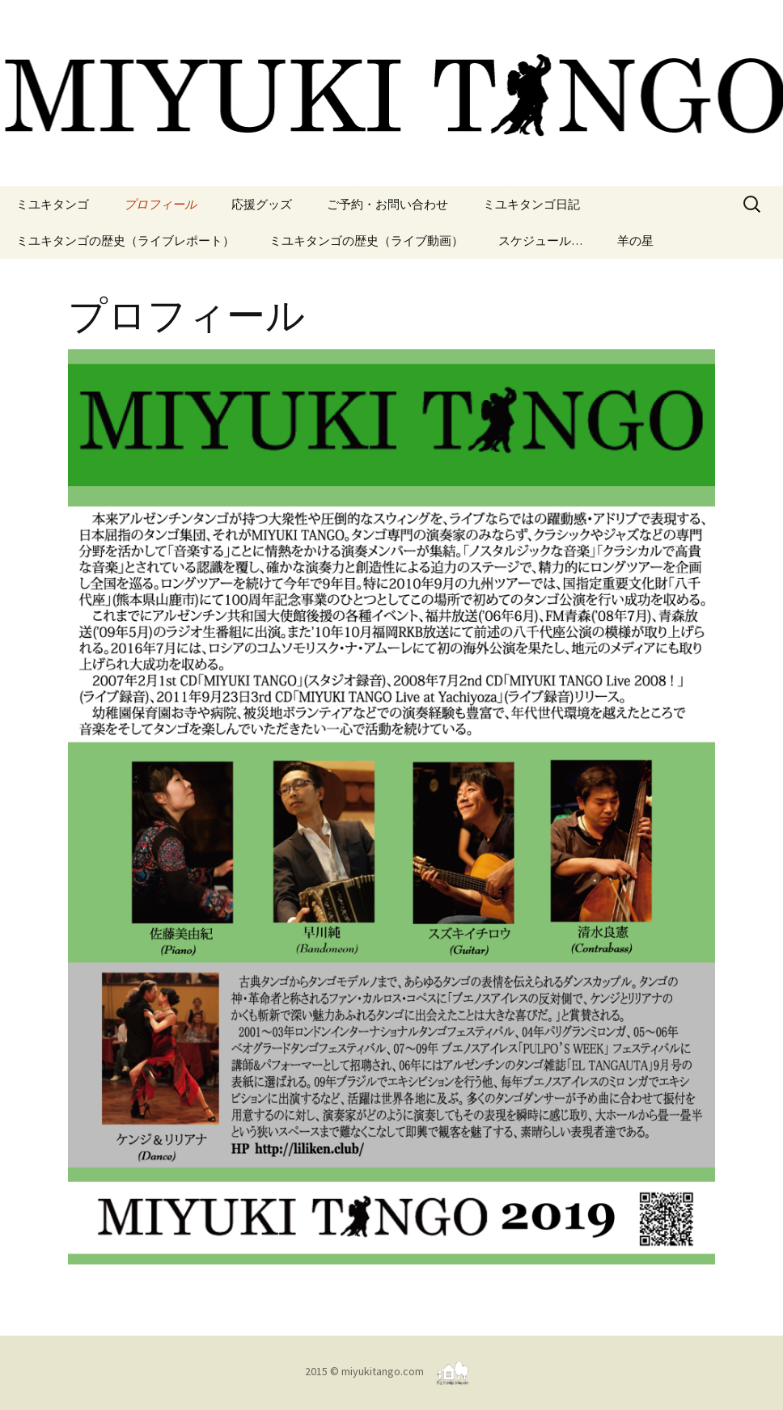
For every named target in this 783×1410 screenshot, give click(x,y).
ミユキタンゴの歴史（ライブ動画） (366, 240)
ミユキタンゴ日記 (531, 204)
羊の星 (635, 240)
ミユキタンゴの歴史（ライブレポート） (125, 240)
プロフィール (160, 204)
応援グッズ (261, 204)
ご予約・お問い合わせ (387, 204)
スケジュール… (540, 240)
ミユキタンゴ (52, 204)
